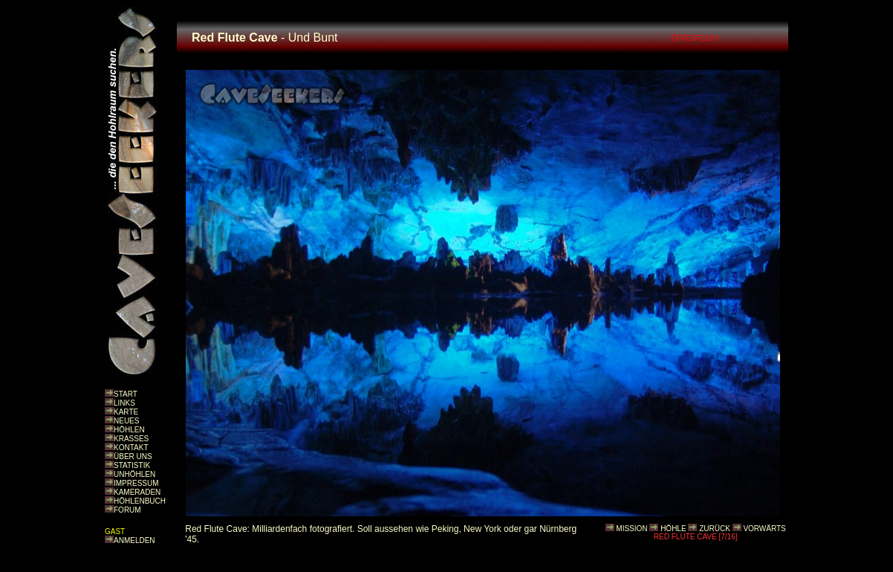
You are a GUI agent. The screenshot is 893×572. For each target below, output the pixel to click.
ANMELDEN (134, 540)
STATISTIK (132, 465)
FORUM (127, 510)
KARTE (126, 412)
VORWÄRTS (764, 528)
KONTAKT (131, 447)
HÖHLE (673, 528)
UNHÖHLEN (134, 474)
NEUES (126, 421)
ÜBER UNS (133, 456)
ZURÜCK (714, 528)
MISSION (631, 528)
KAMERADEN (137, 492)
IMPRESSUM (136, 483)
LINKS (124, 403)
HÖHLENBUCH (140, 501)
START (125, 394)
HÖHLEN (129, 430)
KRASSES (131, 439)
